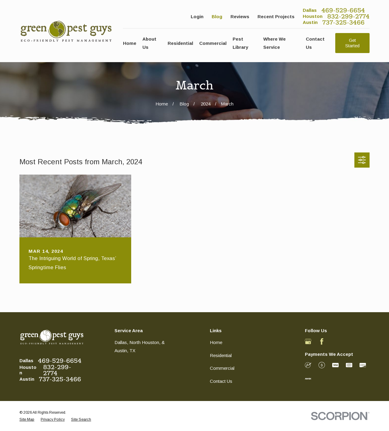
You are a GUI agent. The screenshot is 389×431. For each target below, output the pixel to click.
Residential (221, 355)
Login (197, 16)
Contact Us (221, 381)
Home (216, 342)
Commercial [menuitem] (213, 43)
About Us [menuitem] (149, 43)
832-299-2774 (348, 16)
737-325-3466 (343, 22)
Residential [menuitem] (180, 43)
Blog (217, 16)
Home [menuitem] (129, 43)
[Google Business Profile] (308, 341)
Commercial (222, 368)
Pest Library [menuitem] (240, 43)
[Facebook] (322, 341)
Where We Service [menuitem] (274, 43)
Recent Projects (276, 16)
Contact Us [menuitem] (315, 43)
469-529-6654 (343, 10)
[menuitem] (26, 419)
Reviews (239, 16)
